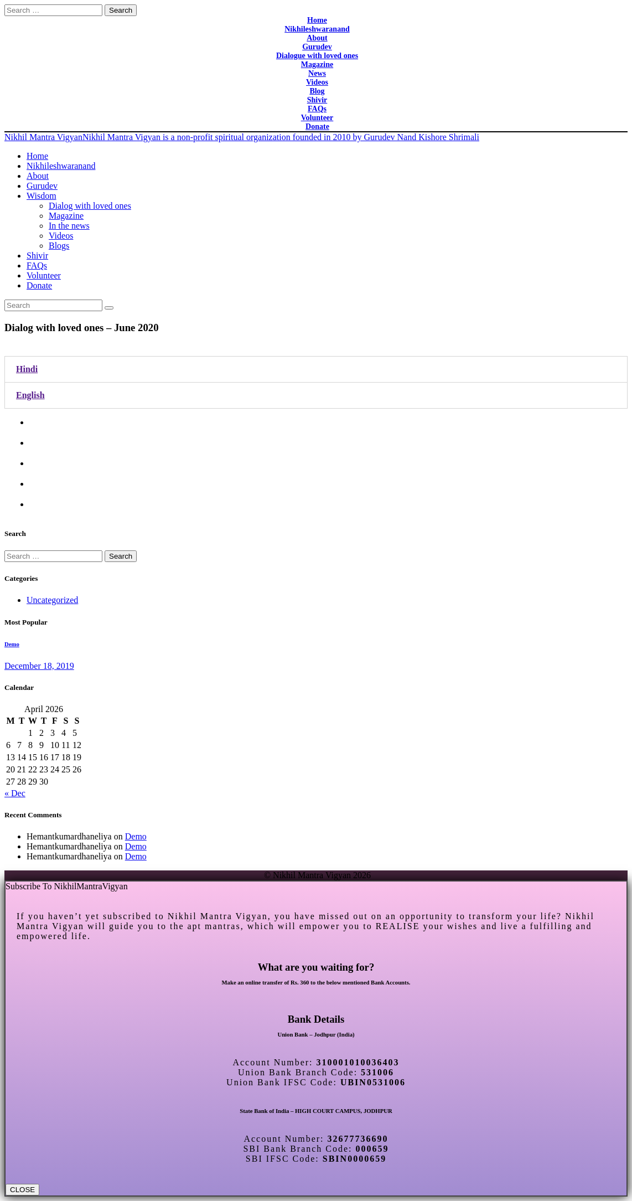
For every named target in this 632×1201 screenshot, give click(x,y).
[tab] (316, 369)
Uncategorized (52, 600)
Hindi (27, 369)
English (30, 395)
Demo (11, 644)
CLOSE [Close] (22, 1189)
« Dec (14, 793)
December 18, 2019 (39, 666)
